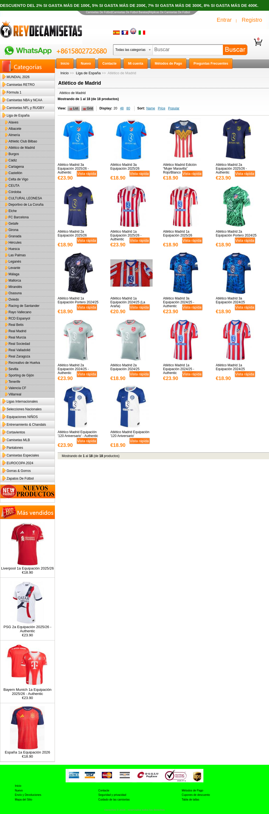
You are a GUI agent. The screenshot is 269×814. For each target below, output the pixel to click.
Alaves (13, 122)
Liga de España (88, 73)
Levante (14, 268)
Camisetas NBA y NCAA (24, 100)
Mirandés (15, 287)
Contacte (103, 790)
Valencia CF (17, 388)
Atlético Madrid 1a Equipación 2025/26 (177, 233)
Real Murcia (17, 337)
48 (122, 108)
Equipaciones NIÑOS (22, 417)
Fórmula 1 (14, 92)
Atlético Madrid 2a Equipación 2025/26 (72, 233)
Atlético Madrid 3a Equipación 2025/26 (124, 166)
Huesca (14, 249)
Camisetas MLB (18, 440)
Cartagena (16, 167)
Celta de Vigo (18, 179)
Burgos (14, 154)
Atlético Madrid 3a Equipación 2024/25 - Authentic (178, 302)
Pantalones (15, 448)
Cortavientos (16, 432)
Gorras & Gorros (19, 471)
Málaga (14, 274)
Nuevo (19, 790)
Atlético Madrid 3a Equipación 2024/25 (230, 300)
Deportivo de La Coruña (26, 205)
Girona (13, 230)
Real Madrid (17, 331)
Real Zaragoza (19, 356)
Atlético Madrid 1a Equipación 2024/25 (230, 367)
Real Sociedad (19, 344)
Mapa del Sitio (23, 799)
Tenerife (14, 382)
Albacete (15, 129)
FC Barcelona (19, 217)
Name (150, 108)
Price (161, 108)
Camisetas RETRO (21, 85)
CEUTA (14, 186)
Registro (252, 20)
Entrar (224, 20)
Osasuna (15, 293)
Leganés (15, 261)
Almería (14, 135)
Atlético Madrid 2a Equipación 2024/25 (124, 367)
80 (128, 108)
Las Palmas (17, 255)
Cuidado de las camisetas (114, 799)
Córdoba (15, 192)
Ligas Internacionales (22, 401)
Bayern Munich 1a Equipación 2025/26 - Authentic (27, 690)
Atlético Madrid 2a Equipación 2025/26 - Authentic (231, 168)
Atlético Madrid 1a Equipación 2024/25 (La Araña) (127, 302)
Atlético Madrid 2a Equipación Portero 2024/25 (236, 233)
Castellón (15, 173)
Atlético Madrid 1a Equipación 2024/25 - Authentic (178, 369)
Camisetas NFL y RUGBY (25, 108)
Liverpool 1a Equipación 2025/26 (27, 566)
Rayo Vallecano (20, 312)
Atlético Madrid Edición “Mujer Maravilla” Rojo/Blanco (180, 168)
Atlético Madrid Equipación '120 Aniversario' (129, 434)
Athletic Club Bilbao (23, 141)
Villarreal (15, 394)
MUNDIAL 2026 (18, 77)
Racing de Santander (24, 306)
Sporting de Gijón (21, 375)
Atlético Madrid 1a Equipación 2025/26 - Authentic (125, 235)
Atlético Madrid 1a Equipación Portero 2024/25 (78, 300)
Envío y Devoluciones (28, 794)
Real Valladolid (19, 350)
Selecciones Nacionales (24, 409)
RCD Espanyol (19, 318)
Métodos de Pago (192, 790)
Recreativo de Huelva (24, 363)
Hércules (15, 242)
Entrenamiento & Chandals (26, 425)
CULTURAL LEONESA (25, 198)
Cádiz (13, 160)
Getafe (13, 224)
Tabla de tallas (190, 799)
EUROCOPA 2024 (20, 463)
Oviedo (14, 299)
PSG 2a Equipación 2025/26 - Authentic (28, 627)
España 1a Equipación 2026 (27, 750)
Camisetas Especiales (23, 455)
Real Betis (16, 325)
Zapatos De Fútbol (20, 478)
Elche (13, 211)
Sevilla (13, 369)
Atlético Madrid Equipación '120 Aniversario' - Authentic (78, 434)
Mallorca (15, 280)
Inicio (64, 73)
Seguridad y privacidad (112, 794)
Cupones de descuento (196, 794)
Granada (15, 236)
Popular (173, 108)
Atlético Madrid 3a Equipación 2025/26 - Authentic (73, 168)
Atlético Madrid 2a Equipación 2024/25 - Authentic (73, 369)
